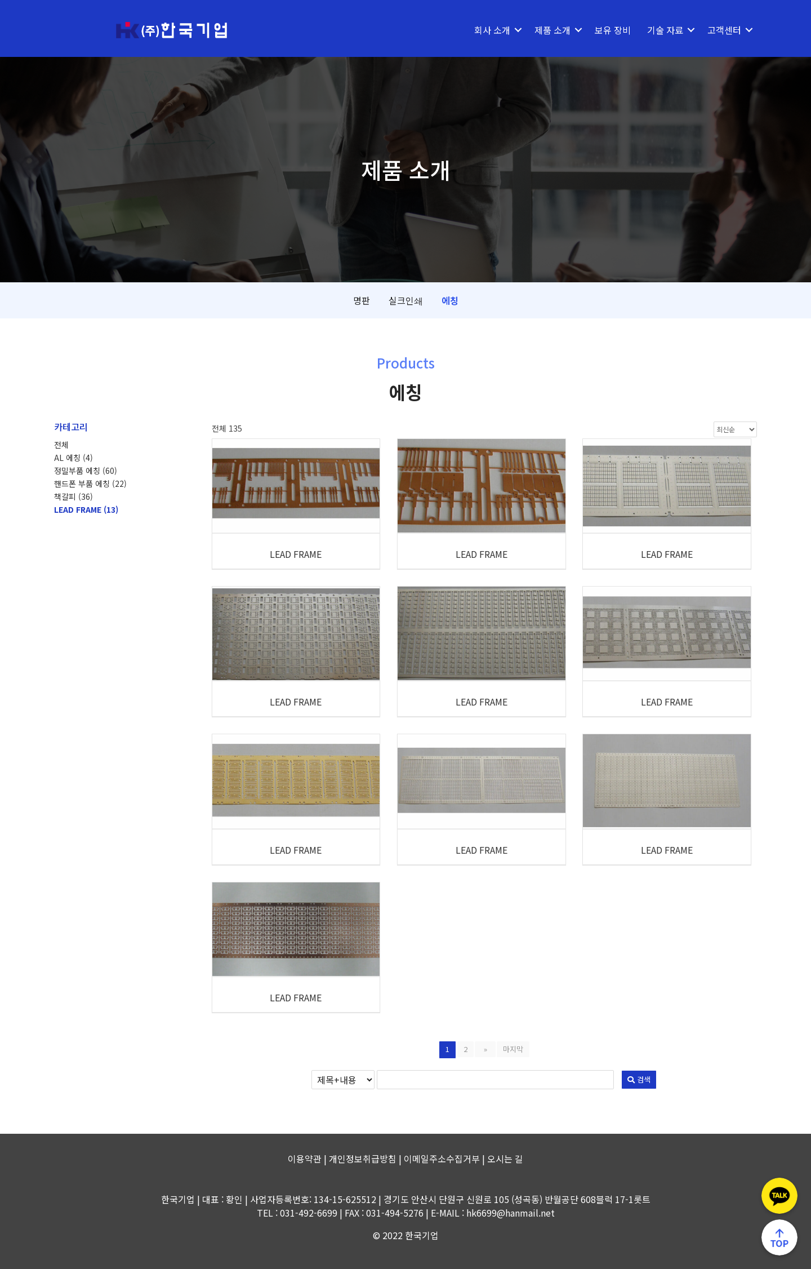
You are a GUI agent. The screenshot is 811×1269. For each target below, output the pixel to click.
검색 (555, 1079)
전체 (61, 444)
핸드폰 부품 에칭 (90, 483)
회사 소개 (492, 30)
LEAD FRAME (86, 509)
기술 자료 (665, 30)
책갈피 (73, 496)
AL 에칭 (73, 457)
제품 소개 (552, 30)
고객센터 (724, 30)
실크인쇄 (406, 300)
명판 (361, 300)
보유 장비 (613, 30)
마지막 (511, 1049)
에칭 (450, 300)
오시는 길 (505, 1158)
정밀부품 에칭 (85, 470)
